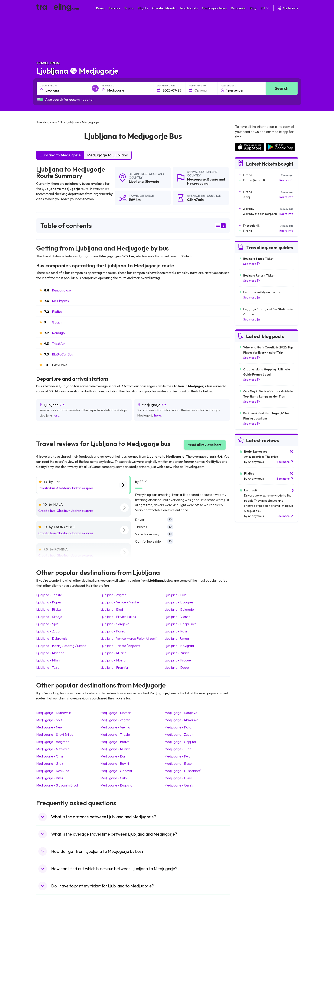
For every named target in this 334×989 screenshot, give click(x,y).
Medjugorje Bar (112, 756)
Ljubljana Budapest (179, 602)
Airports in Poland (247, 966)
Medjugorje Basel (178, 763)
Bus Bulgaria (112, 935)
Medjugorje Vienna (115, 727)
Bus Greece (111, 948)
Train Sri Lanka (179, 935)
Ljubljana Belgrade (179, 609)
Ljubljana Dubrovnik (51, 638)
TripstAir (58, 343)
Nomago (58, 333)
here (56, 415)
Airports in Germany (248, 957)
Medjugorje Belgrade (52, 742)
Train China (177, 939)
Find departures (214, 8)
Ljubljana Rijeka (48, 609)
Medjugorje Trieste (115, 734)
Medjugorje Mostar (115, 713)
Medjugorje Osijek (178, 785)
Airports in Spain (246, 930)
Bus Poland (111, 962)
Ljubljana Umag (176, 638)
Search (281, 88)
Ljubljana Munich (113, 653)
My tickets (287, 8)
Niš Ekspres (60, 301)
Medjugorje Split (49, 720)
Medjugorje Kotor (178, 727)
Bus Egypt (110, 957)
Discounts (238, 8)
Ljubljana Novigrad (179, 646)
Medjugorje (196, 179)
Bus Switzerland (114, 966)
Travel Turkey (47, 953)
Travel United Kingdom (53, 930)
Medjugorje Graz (49, 763)
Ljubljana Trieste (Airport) (120, 646)
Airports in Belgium (247, 971)
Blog (253, 8)
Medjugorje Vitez (49, 778)
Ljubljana (136, 181)
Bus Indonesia (113, 975)
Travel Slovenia (48, 966)
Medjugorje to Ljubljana (107, 155)
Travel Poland (47, 962)
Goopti (57, 322)
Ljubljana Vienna (177, 617)
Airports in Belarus (247, 944)
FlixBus (57, 311)
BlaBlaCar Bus (62, 354)
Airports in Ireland (247, 939)
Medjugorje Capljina (180, 742)
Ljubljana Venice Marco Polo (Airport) (128, 638)
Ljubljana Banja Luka (180, 624)
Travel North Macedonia (54, 935)
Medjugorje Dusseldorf (182, 771)
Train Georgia (178, 944)
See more (252, 264)
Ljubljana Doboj (177, 667)
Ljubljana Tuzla (47, 667)
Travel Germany (49, 948)
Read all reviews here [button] (205, 445)
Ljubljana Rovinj (176, 631)
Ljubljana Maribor (50, 653)
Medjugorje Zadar (178, 734)
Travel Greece (48, 944)
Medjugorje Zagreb (115, 720)
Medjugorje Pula (177, 756)
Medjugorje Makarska (181, 720)
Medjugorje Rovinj (114, 763)
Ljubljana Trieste (49, 595)
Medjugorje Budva (115, 742)
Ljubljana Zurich (176, 653)
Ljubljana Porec (112, 631)
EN (265, 8)
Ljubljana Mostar (113, 660)
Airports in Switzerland (250, 948)
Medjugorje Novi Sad (52, 771)
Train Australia (179, 948)
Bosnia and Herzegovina (206, 181)
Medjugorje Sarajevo (180, 713)
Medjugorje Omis (49, 756)
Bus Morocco (113, 930)
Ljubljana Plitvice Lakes (118, 617)
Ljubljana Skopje (49, 617)
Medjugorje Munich (115, 749)
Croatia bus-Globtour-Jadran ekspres (66, 488)
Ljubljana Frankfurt (115, 667)
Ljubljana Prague (177, 660)
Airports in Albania (247, 962)
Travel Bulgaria (48, 939)
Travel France (47, 957)
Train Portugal (178, 930)
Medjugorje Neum (50, 727)
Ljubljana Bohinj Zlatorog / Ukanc (61, 646)
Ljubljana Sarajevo (115, 624)
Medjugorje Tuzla (177, 749)
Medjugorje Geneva (116, 771)
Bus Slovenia (112, 944)
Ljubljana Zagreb (113, 595)
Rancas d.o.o (61, 290)
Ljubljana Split (47, 624)
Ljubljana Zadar (48, 631)
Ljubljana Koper (48, 602)
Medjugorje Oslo (113, 778)
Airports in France (247, 935)
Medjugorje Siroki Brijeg (54, 734)
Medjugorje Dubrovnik (53, 713)
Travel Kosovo (48, 975)
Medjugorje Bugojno (116, 785)
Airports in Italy (245, 953)
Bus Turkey (111, 971)
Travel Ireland (47, 971)
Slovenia (152, 181)
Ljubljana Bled (111, 609)
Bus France (111, 953)
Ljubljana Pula (175, 595)
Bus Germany (113, 939)
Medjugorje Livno (178, 778)
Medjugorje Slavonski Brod (57, 785)
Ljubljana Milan (48, 660)
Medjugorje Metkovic (52, 749)
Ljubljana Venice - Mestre (119, 602)
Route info (286, 180)
